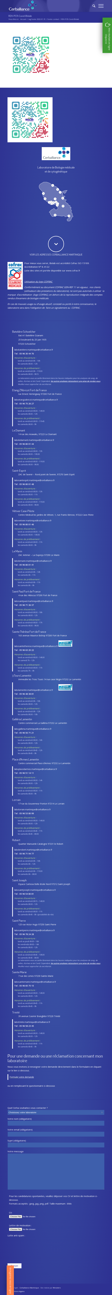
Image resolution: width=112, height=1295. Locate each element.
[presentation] (20, 1250)
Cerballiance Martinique (29, 1288)
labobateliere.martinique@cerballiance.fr (33, 349)
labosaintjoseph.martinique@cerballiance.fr (35, 890)
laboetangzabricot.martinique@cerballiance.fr (36, 399)
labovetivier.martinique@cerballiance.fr (32, 520)
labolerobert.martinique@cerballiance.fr (33, 849)
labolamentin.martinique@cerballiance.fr (33, 690)
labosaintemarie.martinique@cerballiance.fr (35, 981)
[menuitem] (16, 1291)
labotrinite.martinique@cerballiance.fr (32, 1022)
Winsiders (57, 1288)
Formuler (14, 1077)
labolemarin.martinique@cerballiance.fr (33, 560)
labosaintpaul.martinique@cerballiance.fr (33, 601)
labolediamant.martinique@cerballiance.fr (34, 440)
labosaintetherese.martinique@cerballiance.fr (36, 646)
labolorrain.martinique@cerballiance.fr (32, 809)
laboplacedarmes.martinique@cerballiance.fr (35, 769)
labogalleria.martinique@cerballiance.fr (32, 728)
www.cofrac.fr (73, 270)
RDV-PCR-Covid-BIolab (20, 16)
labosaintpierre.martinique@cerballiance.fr (34, 930)
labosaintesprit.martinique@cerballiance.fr (34, 480)
